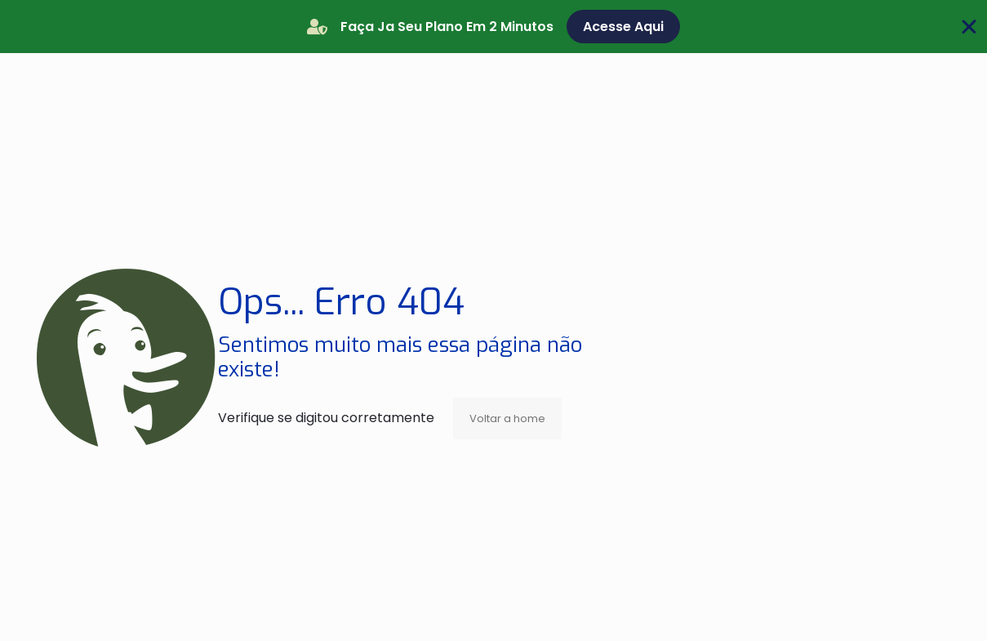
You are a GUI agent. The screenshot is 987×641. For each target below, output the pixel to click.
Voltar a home (507, 418)
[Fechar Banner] (969, 27)
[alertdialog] (493, 26)
